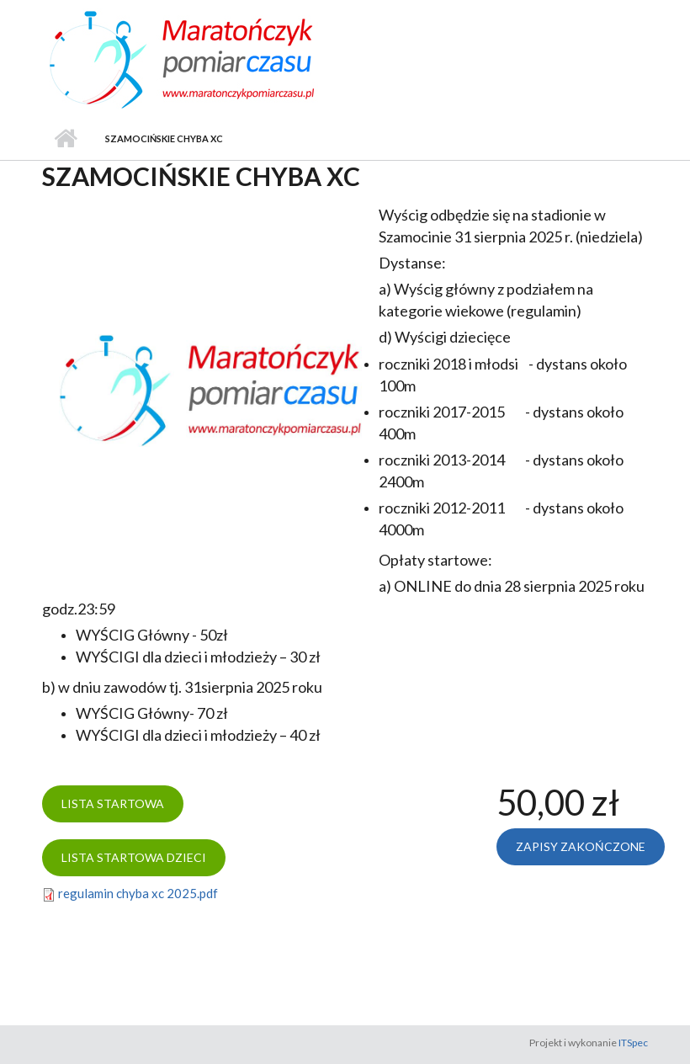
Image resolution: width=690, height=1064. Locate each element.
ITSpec (633, 1042)
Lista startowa (112, 803)
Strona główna (65, 139)
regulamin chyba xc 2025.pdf (138, 893)
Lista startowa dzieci (133, 857)
